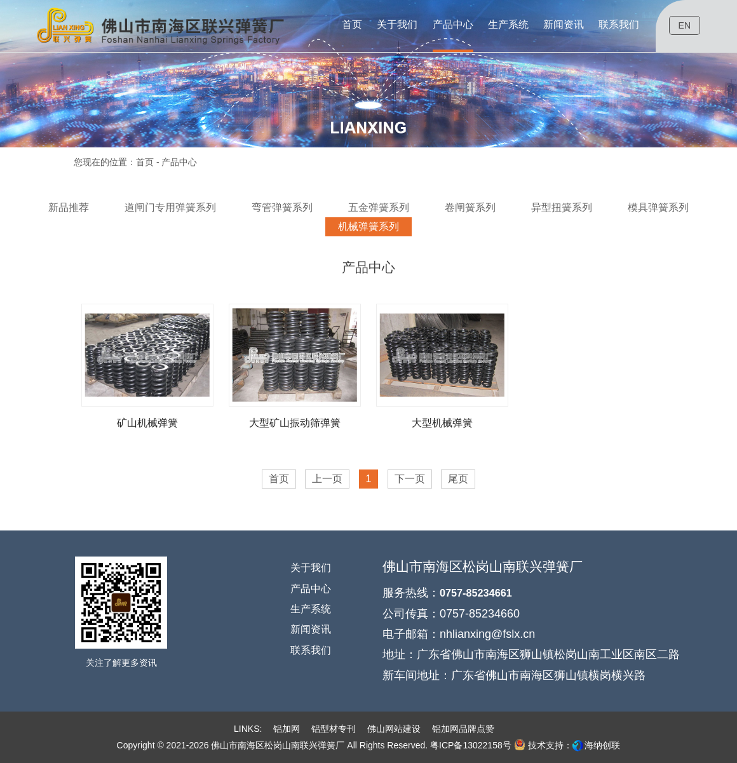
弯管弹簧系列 (282, 207)
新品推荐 (68, 207)
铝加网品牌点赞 (463, 729)
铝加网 (286, 729)
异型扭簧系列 (561, 207)
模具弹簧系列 (658, 207)
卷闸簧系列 (470, 207)
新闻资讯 (310, 629)
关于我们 (310, 567)
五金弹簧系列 (378, 207)
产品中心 (310, 588)
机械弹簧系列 (368, 226)
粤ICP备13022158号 (470, 745)
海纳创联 (602, 745)
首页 (145, 162)
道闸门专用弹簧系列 (170, 207)
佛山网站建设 (394, 729)
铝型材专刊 (333, 729)
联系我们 (310, 650)
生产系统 (310, 608)
